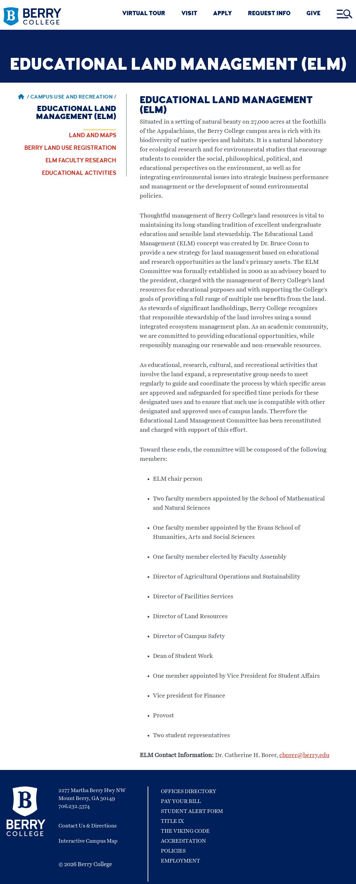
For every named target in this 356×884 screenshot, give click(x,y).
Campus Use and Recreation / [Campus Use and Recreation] (73, 97)
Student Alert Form (192, 811)
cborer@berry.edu (304, 755)
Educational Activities (79, 174)
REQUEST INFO (269, 14)
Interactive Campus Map (88, 841)
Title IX (172, 821)
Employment (180, 861)
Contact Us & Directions (87, 825)
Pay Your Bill (181, 801)
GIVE (313, 14)
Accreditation (183, 841)
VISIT (189, 14)
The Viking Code (185, 831)
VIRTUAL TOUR (143, 14)
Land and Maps (92, 136)
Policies (173, 851)
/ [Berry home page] (23, 97)
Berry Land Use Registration (70, 148)
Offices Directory (188, 791)
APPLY (222, 14)
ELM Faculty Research (81, 161)
